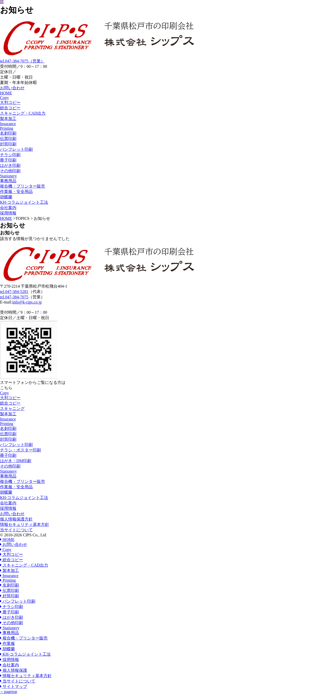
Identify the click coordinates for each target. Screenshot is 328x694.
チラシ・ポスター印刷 (20, 450)
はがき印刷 (10, 165)
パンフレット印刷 (16, 149)
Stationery (8, 471)
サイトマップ (13, 686)
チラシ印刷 (10, 155)
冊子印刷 (8, 160)
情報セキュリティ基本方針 (24, 524)
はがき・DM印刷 (15, 461)
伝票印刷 (8, 138)
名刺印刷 (8, 133)
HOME (6, 218)
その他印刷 (10, 171)
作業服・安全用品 (16, 191)
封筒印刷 (8, 144)
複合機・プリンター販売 (22, 186)
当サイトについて (16, 530)
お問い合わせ (12, 514)
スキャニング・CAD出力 (23, 113)
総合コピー (10, 108)
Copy (4, 393)
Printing (6, 423)
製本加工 (8, 118)
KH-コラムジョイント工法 (24, 497)
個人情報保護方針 (16, 519)
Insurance (8, 419)
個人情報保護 (13, 670)
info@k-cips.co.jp (27, 302)
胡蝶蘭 (6, 197)
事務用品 (8, 181)
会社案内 (8, 503)
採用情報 (8, 508)
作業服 (7, 643)
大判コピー (10, 102)
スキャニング (12, 408)
